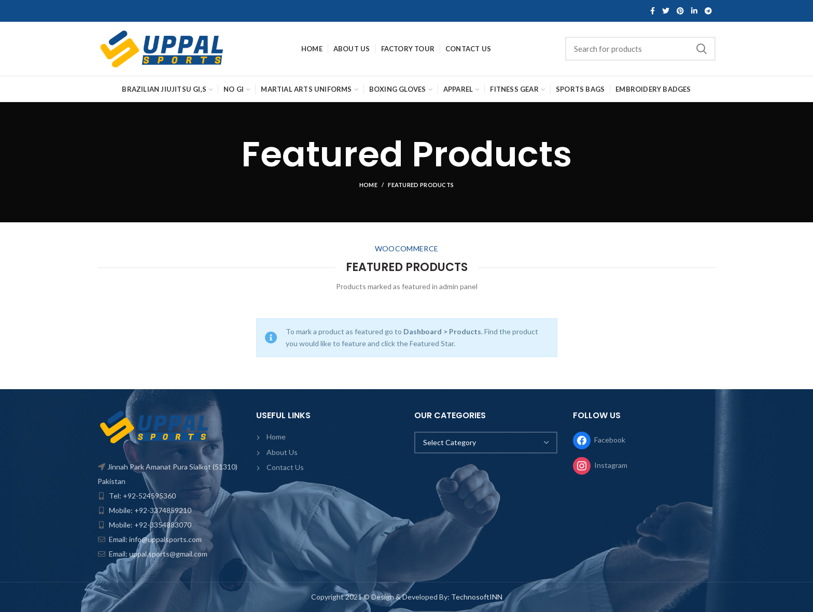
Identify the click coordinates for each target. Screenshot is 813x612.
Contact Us (285, 467)
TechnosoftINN (476, 596)
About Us (282, 452)
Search (701, 49)
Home (368, 184)
